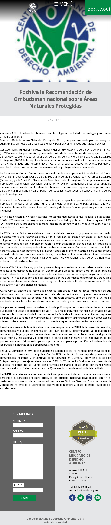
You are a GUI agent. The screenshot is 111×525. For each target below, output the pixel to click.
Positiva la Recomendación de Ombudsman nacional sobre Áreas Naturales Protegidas (56, 99)
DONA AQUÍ (99, 9)
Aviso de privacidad (55, 522)
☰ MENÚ (63, 4)
